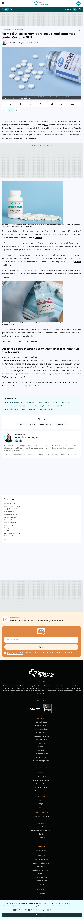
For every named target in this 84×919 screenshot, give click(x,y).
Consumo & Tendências (41, 780)
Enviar (41, 647)
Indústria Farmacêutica (13, 30)
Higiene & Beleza (10, 517)
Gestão (41, 834)
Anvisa (47, 255)
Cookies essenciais (20, 910)
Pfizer (6, 243)
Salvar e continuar (42, 915)
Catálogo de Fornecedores (41, 870)
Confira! (73, 455)
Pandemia (61, 424)
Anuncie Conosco (41, 877)
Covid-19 (31, 424)
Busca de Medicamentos (41, 863)
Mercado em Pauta (10, 522)
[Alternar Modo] (17, 110)
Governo (41, 764)
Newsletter (41, 874)
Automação (41, 820)
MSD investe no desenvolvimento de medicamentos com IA (30, 409)
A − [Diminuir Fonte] (10, 110)
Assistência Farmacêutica (41, 816)
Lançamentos (8, 520)
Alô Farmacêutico (41, 777)
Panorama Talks (41, 784)
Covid (20, 424)
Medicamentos (45, 424)
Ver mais (7, 540)
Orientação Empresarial (12, 533)
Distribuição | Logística (11, 514)
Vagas (41, 804)
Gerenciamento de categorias (41, 830)
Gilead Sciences (66, 270)
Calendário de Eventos (41, 859)
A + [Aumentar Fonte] (4, 110)
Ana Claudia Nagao (17, 43)
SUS (46, 124)
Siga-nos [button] (68, 9)
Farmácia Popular (41, 827)
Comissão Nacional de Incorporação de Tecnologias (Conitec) (36, 258)
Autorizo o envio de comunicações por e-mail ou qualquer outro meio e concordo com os (40, 653)
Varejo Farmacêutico (11, 509)
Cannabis (7, 530)
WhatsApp (73, 348)
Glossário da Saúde (41, 768)
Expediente (41, 893)
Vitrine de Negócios (41, 787)
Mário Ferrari (15, 231)
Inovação (7, 528)
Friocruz (38, 237)
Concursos (41, 807)
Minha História (9, 525)
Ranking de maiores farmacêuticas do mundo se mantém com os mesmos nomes (38, 402)
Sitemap (41, 884)
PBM (41, 841)
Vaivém (41, 800)
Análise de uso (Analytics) (37, 910)
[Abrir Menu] (9, 3)
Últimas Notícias (9, 504)
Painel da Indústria (41, 791)
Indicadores (41, 867)
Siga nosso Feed (41, 881)
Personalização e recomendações (58, 910)
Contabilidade (41, 823)
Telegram (13, 351)
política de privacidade (63, 906)
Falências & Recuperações (13, 536)
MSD (48, 128)
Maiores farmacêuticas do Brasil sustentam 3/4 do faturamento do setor (35, 406)
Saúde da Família (41, 850)
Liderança (41, 837)
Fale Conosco (41, 897)
